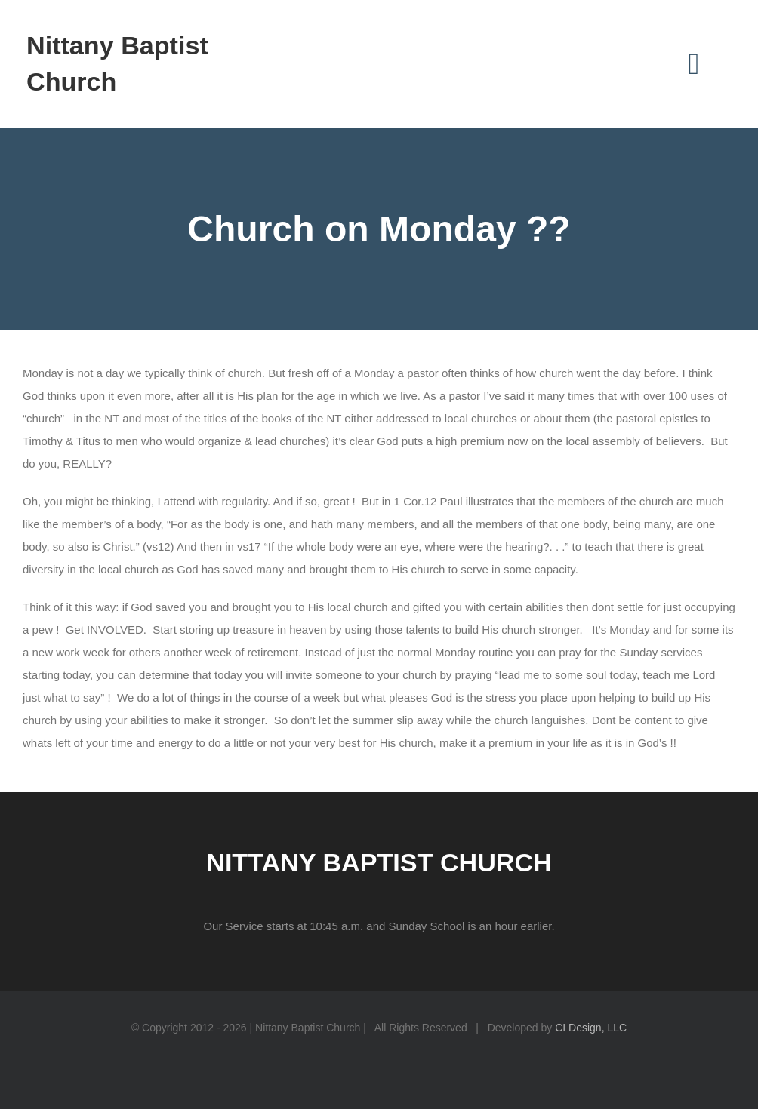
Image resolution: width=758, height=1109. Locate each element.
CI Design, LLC (591, 1027)
